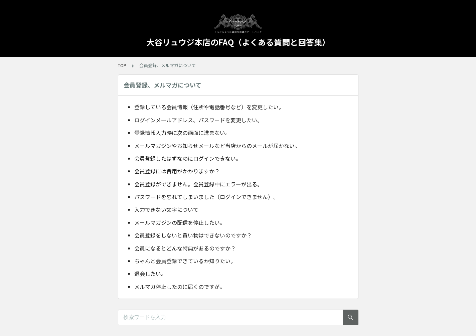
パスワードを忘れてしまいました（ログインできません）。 (206, 197)
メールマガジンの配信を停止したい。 (179, 222)
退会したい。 (150, 274)
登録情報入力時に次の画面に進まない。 (182, 133)
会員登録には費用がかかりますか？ (177, 171)
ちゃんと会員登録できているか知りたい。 (185, 261)
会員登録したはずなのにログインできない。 (187, 158)
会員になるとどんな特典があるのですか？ (185, 248)
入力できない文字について (166, 209)
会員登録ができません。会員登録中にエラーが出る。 (198, 184)
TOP (122, 65)
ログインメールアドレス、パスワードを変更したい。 (198, 120)
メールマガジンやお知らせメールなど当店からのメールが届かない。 (217, 146)
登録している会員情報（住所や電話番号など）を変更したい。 (209, 107)
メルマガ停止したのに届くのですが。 (179, 287)
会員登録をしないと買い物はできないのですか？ (193, 235)
